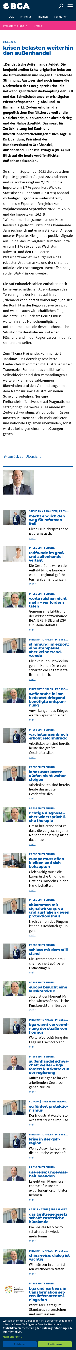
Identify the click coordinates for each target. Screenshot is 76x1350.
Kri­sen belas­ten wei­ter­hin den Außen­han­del (38, 50)
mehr (32, 538)
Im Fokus (25, 16)
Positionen (60, 16)
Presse (38, 26)
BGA (11, 16)
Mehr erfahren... (12, 1336)
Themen (42, 16)
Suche (61, 6)
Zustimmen (55, 1344)
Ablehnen (20, 1344)
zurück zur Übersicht (24, 456)
